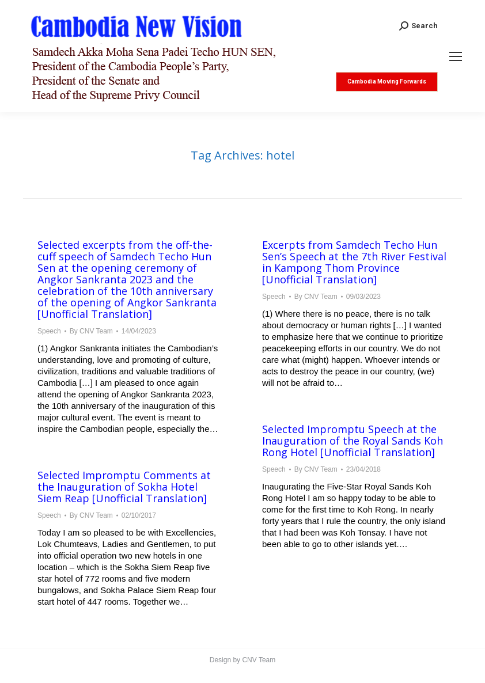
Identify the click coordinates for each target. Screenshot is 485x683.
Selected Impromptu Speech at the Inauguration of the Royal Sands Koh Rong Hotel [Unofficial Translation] (352, 440)
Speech (49, 331)
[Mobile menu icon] (455, 56)
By (91, 331)
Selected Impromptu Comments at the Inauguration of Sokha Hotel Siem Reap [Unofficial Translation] (124, 486)
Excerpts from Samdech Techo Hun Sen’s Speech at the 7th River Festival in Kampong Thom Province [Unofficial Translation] (354, 262)
